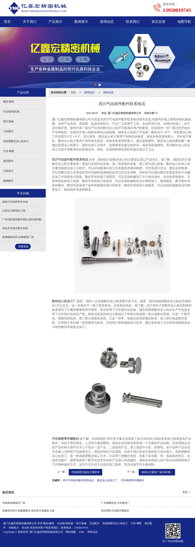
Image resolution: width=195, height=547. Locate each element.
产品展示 (55, 21)
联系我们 (133, 21)
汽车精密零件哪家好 (132, 480)
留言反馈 (158, 21)
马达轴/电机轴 (11, 111)
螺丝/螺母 (8, 101)
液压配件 (8, 160)
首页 (73, 92)
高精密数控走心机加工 (16, 141)
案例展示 (81, 21)
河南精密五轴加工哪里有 (85, 472)
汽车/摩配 (8, 151)
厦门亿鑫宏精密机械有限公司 (46, 531)
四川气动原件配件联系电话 (78, 480)
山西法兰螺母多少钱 (13, 210)
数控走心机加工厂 (107, 480)
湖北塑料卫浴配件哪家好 (115, 510)
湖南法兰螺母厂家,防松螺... (156, 472)
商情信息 (108, 92)
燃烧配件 (8, 180)
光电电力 (8, 170)
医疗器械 (8, 121)
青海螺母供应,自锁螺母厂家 (18, 237)
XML (82, 531)
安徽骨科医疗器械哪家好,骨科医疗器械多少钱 (28, 510)
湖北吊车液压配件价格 (15, 228)
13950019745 (81, 527)
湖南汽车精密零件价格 (15, 201)
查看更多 (23, 246)
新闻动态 (107, 21)
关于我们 (30, 21)
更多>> (187, 492)
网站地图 (71, 531)
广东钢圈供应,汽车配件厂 (115, 502)
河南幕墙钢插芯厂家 (13, 502)
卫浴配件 (8, 131)
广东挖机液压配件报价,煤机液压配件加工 (25, 219)
